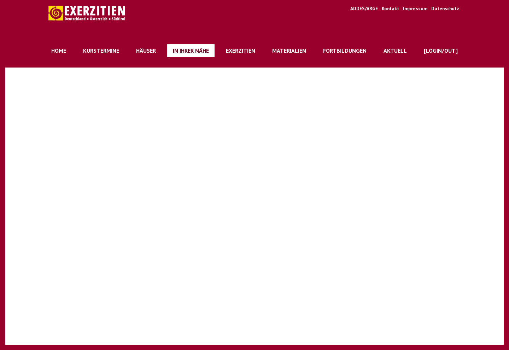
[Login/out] (441, 50)
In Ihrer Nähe (191, 50)
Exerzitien (240, 50)
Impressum (415, 8)
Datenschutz (445, 8)
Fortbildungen (345, 50)
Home (58, 50)
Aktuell (395, 50)
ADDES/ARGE (364, 8)
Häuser (146, 50)
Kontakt (391, 8)
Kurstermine (101, 50)
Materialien (289, 50)
